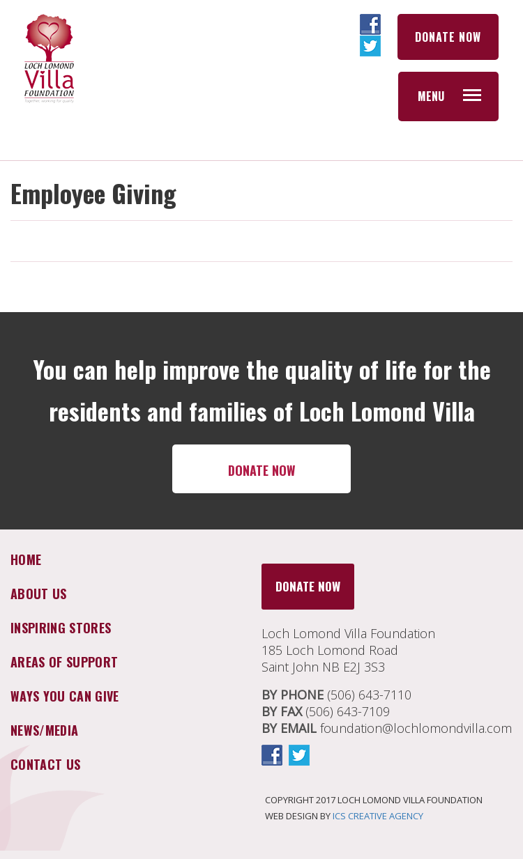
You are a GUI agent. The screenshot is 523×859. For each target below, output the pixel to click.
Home (25, 559)
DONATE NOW (448, 37)
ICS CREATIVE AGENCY (378, 816)
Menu (431, 96)
